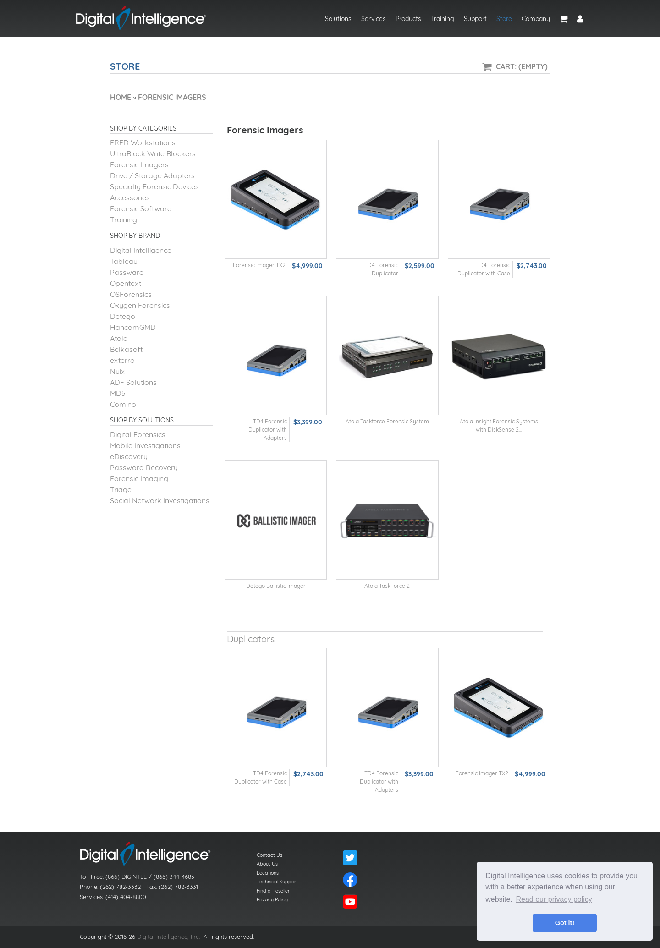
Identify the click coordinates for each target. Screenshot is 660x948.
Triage (121, 489)
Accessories (130, 197)
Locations (268, 873)
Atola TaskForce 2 (387, 585)
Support (475, 19)
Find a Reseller (273, 891)
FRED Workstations (143, 142)
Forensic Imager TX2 (259, 265)
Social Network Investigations (159, 500)
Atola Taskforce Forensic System (387, 421)
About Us (267, 863)
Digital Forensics (137, 434)
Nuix (117, 371)
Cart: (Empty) (522, 66)
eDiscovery (129, 456)
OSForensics (131, 294)
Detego (122, 316)
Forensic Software (140, 208)
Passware (126, 272)
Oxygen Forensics (140, 305)
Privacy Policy (272, 899)
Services (373, 19)
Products (408, 19)
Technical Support (277, 881)
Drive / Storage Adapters (152, 175)
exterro (122, 360)
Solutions (338, 19)
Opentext (125, 283)
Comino (123, 404)
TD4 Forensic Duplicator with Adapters (267, 429)
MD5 (118, 393)
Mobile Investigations (145, 445)
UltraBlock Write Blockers (153, 153)
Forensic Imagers (139, 164)
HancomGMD (133, 327)
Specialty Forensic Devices (154, 186)
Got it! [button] (564, 922)
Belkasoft (126, 349)
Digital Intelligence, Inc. (168, 936)
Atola (119, 338)
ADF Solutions (133, 382)
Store (504, 19)
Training (442, 19)
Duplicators (251, 639)
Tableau (124, 261)
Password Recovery (144, 467)
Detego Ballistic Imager (276, 585)
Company (536, 19)
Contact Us (269, 855)
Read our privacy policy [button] (554, 899)
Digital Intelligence (140, 250)
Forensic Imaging (139, 478)
